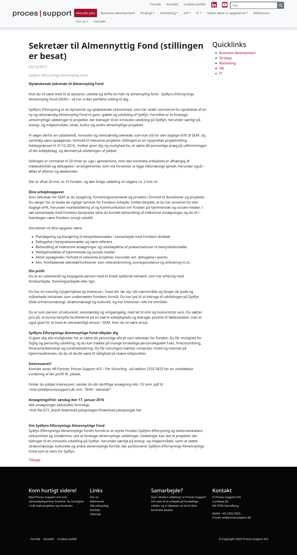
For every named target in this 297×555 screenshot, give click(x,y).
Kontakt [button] (100, 21)
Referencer (97, 501)
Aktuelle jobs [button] (85, 13)
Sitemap (95, 514)
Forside (155, 4)
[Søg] (253, 5)
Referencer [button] (261, 13)
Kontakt (172, 4)
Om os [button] (81, 21)
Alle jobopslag (99, 506)
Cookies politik (195, 4)
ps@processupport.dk (236, 517)
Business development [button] (118, 13)
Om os (94, 497)
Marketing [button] (168, 13)
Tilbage (35, 460)
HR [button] (186, 13)
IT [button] (197, 13)
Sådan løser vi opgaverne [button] (226, 13)
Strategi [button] (146, 13)
